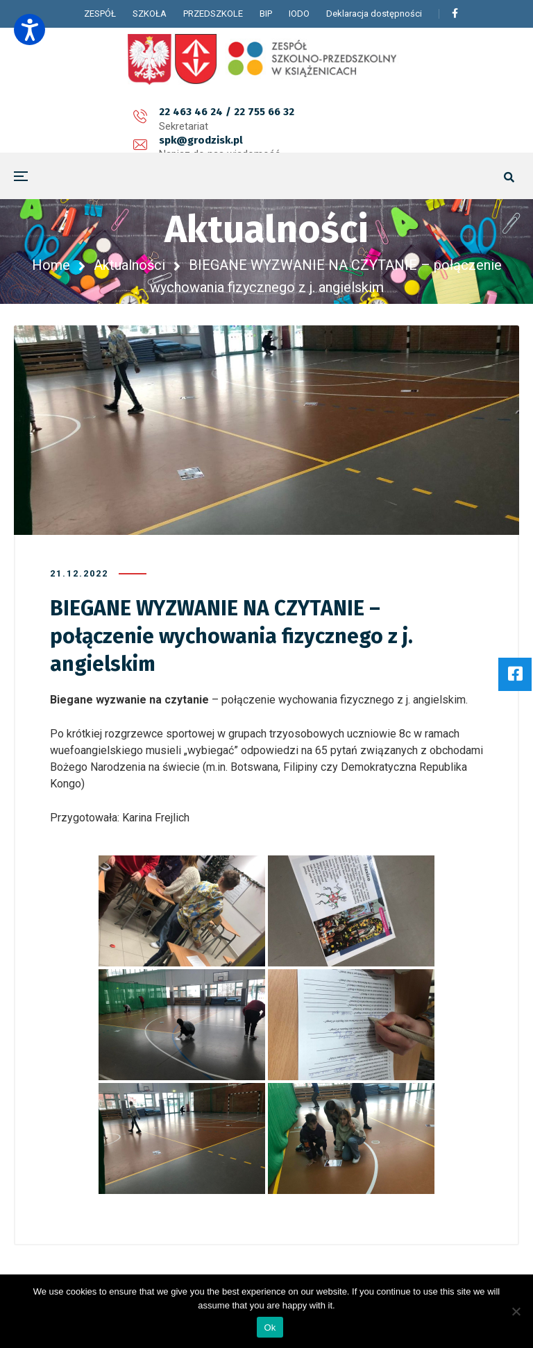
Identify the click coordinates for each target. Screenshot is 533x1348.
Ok (270, 1327)
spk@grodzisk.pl (234, 119)
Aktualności (129, 265)
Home (51, 265)
